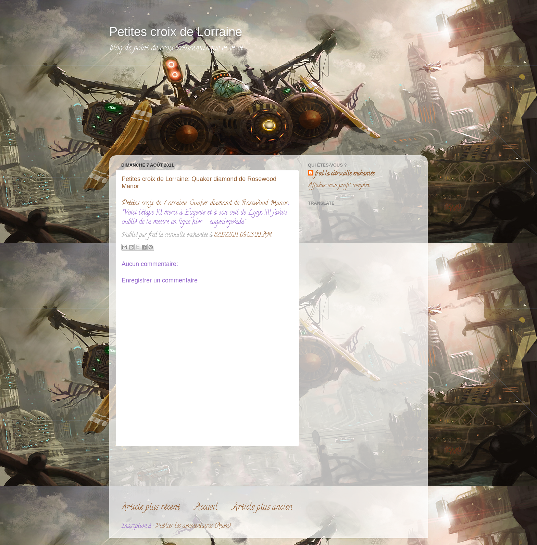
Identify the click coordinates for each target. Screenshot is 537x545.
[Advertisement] (167, 109)
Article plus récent (150, 507)
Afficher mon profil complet (339, 186)
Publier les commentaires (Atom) (193, 526)
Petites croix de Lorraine (175, 32)
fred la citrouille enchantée (344, 174)
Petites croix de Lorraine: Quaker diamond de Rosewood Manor (205, 203)
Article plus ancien (262, 507)
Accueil (206, 507)
